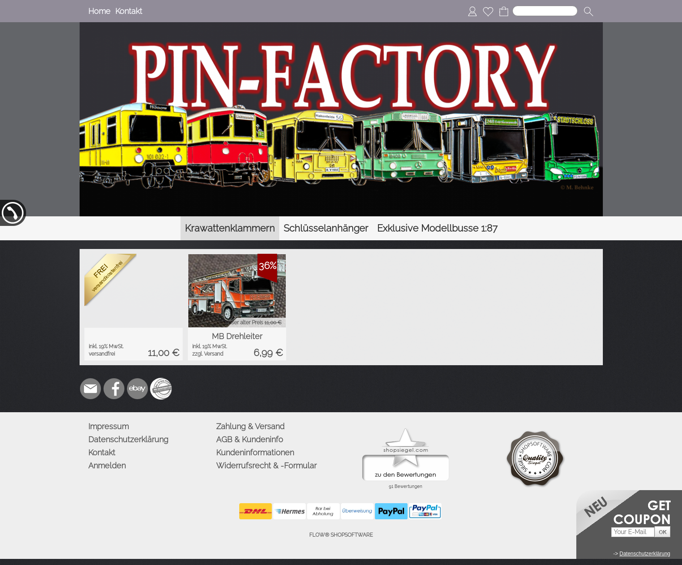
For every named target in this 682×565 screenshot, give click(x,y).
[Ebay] (137, 389)
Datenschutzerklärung (128, 439)
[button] (588, 11)
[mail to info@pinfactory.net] (90, 389)
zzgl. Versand (207, 354)
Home (99, 11)
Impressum (108, 426)
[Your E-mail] (633, 532)
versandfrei (102, 354)
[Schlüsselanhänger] (326, 228)
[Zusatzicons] (161, 389)
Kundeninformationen (255, 452)
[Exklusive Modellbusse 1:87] (437, 228)
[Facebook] (114, 389)
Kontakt (128, 11)
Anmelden (107, 465)
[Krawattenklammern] (230, 228)
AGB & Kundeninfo (249, 439)
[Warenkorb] (503, 11)
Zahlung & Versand (250, 426)
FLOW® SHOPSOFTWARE (341, 535)
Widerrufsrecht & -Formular (266, 465)
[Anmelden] (472, 11)
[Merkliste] (488, 11)
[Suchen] (545, 11)
